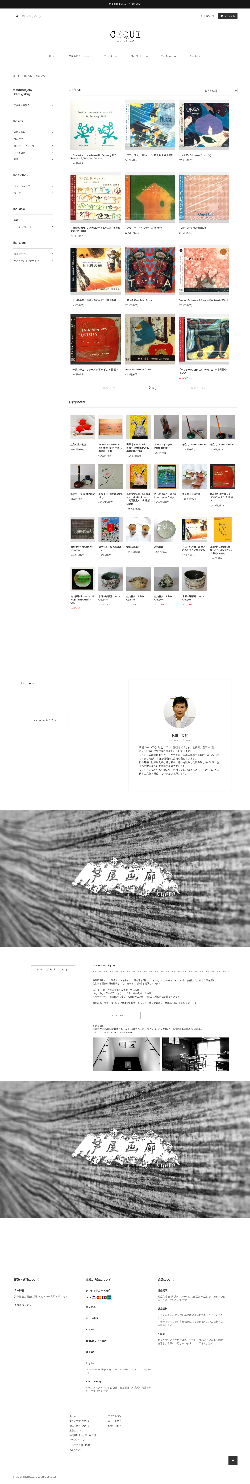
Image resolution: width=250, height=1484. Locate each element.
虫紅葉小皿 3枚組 (191, 493)
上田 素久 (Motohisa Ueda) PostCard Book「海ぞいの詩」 (221, 550)
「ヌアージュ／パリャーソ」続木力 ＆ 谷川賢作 (149, 155)
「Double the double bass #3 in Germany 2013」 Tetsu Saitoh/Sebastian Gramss (94, 157)
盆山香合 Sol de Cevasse (135, 598)
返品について (76, 1430)
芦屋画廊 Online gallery (81, 56)
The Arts (108, 56)
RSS (71, 1449)
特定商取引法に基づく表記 (83, 1435)
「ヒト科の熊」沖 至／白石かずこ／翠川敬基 (93, 300)
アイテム (227, 15)
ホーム (16, 76)
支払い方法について (79, 1420)
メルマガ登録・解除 (79, 1444)
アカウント (209, 15)
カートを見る (114, 1420)
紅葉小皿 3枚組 (78, 444)
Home (52, 56)
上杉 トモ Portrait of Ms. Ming (110, 495)
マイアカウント (116, 1416)
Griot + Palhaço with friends (138, 369)
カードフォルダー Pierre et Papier (164, 446)
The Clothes (137, 56)
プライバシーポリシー (80, 1440)
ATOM (78, 1449)
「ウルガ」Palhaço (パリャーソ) (195, 155)
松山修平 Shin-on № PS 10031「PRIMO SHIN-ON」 (82, 599)
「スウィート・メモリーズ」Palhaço (143, 227)
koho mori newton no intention (81, 548)
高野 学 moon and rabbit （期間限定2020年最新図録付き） (137, 447)
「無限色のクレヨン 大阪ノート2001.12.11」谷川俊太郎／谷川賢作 (95, 229)
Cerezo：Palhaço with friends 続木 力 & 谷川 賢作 (203, 300)
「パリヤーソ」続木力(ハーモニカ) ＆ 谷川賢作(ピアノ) (203, 371)
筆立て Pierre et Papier (194, 444)
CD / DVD (40, 76)
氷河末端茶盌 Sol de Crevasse (109, 598)
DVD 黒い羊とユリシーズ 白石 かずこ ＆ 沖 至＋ (94, 369)
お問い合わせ (114, 1425)
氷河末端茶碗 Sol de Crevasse (193, 598)
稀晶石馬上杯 (134, 546)
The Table (166, 56)
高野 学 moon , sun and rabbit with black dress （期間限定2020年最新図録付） (138, 498)
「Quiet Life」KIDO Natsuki (192, 227)
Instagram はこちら (45, 720)
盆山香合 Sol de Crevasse (163, 598)
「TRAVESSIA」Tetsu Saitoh (139, 300)
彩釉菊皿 (158, 546)
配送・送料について (79, 1425)
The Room (195, 56)
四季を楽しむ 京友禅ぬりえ (110, 548)
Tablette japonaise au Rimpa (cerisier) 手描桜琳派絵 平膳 (110, 447)
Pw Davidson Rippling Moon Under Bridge (165, 495)
